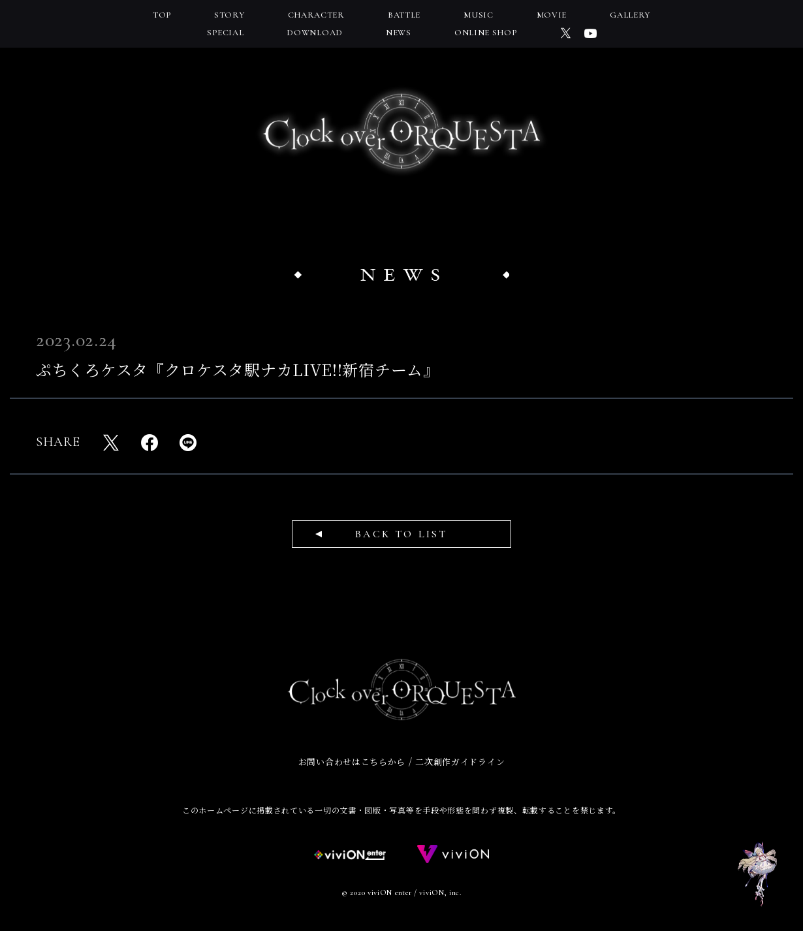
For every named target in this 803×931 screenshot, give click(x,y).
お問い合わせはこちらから (351, 761)
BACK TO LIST (401, 534)
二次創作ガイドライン (460, 761)
